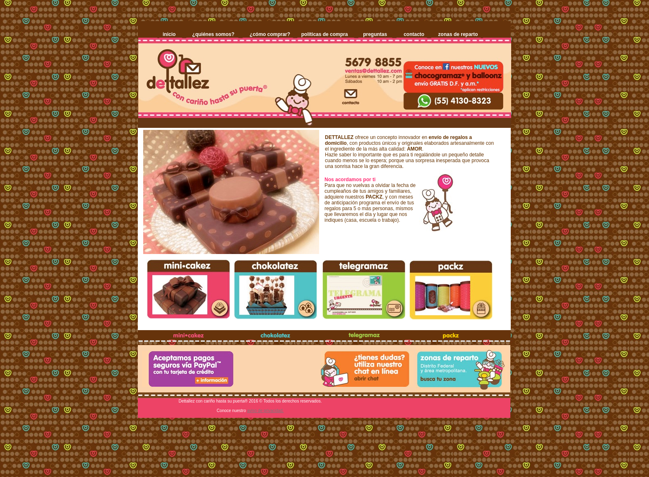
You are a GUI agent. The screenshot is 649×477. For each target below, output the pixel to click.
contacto (414, 34)
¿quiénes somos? (213, 34)
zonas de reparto (458, 34)
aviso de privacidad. (265, 410)
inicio (169, 34)
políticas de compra (324, 34)
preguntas (375, 34)
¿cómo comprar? (270, 34)
